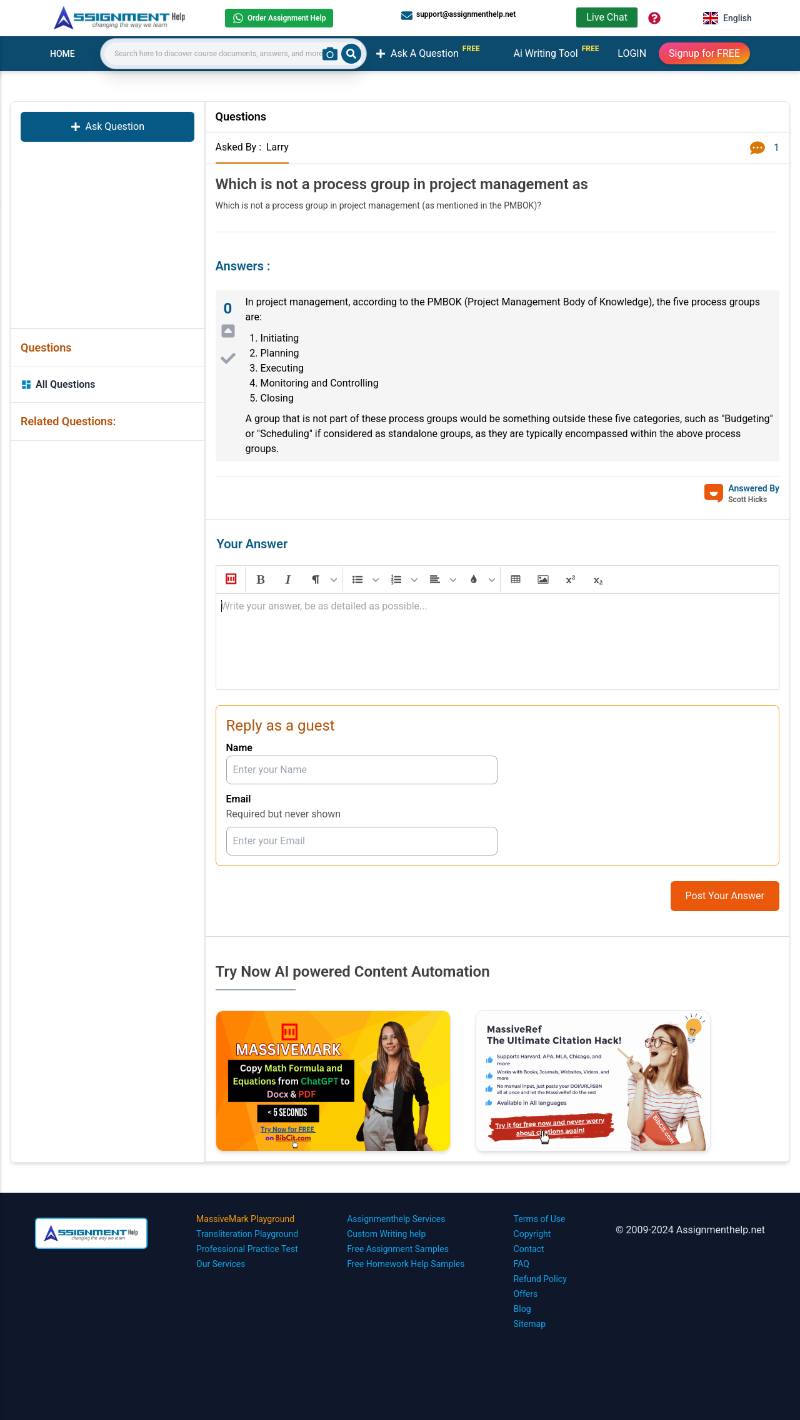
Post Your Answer (725, 896)
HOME (62, 54)
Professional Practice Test (247, 1249)
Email (238, 799)
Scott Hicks (747, 499)
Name (239, 748)
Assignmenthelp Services (396, 1219)
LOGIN (632, 53)
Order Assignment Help (279, 18)
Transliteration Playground (247, 1234)
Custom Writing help (386, 1234)
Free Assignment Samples (398, 1249)
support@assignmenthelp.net (458, 15)
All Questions (58, 384)
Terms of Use (540, 1219)
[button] (230, 579)
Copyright (532, 1234)
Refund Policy (540, 1279)
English (727, 18)
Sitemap (530, 1324)
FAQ (521, 1264)
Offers (526, 1294)
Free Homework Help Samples (405, 1264)
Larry (277, 147)
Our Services (220, 1264)
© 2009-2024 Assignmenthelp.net (690, 1230)
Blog (522, 1309)
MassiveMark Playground (245, 1219)
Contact (529, 1249)
